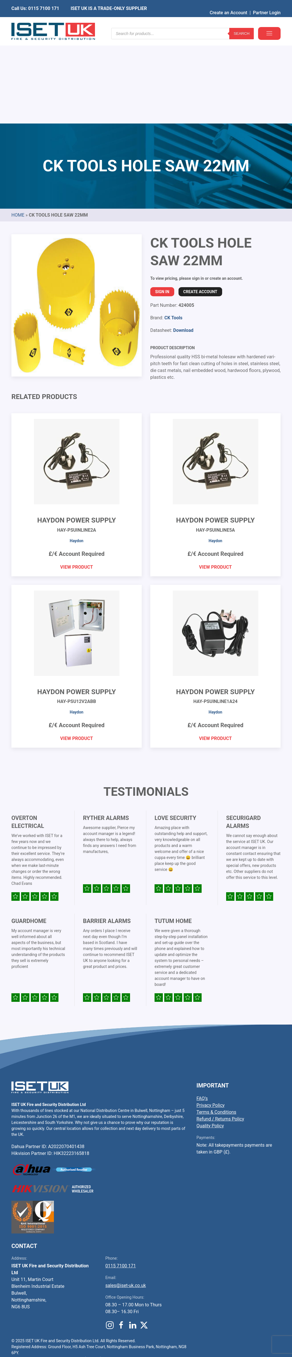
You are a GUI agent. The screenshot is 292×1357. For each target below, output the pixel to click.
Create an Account (228, 4)
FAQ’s (202, 1012)
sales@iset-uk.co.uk (126, 1199)
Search (242, 22)
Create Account (200, 205)
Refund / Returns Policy (220, 1032)
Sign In (162, 205)
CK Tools (173, 231)
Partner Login (267, 4)
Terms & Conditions (216, 1025)
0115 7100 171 (121, 1179)
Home (17, 128)
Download (183, 243)
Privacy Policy (210, 1018)
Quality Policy (210, 1039)
